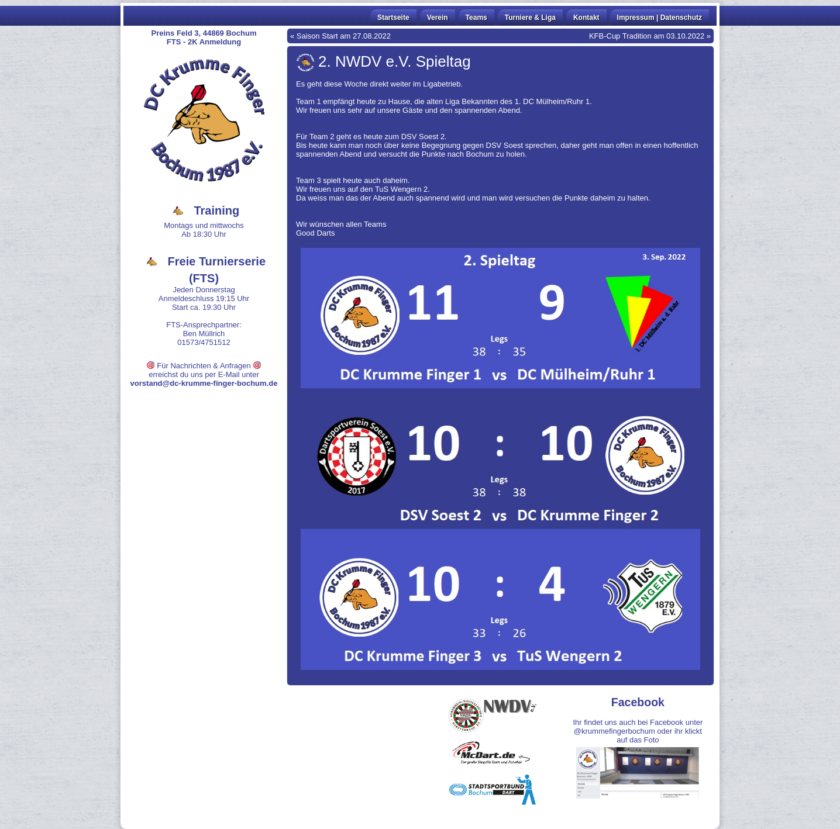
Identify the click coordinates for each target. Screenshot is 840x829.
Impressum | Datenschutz (659, 17)
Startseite (393, 17)
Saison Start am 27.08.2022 (344, 36)
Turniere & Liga (530, 17)
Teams (476, 17)
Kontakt (586, 17)
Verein (437, 17)
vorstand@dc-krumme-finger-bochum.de (204, 383)
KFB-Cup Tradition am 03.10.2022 (646, 36)
